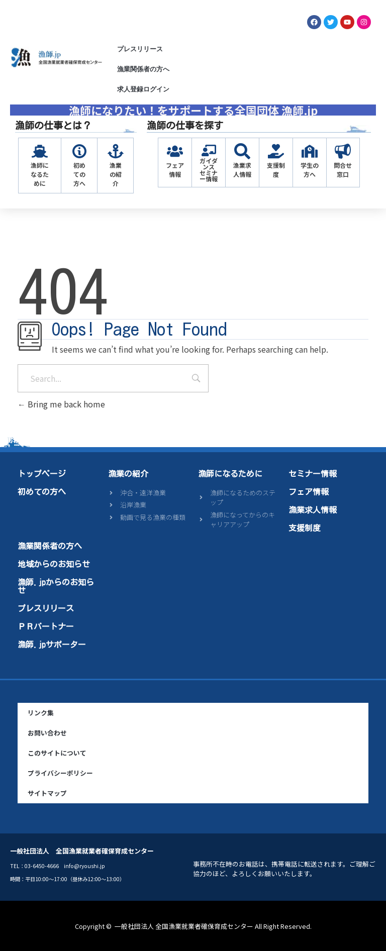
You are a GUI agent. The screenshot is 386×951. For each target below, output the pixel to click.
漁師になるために (40, 174)
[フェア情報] (175, 151)
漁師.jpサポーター (52, 645)
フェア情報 (175, 169)
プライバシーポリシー (60, 773)
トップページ (42, 474)
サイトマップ (47, 793)
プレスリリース (140, 49)
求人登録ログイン (143, 89)
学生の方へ (310, 169)
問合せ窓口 (343, 169)
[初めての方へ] (79, 151)
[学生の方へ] (310, 151)
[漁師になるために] (40, 151)
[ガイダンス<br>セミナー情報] (209, 150)
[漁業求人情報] (242, 151)
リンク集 (41, 712)
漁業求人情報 (242, 169)
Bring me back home (61, 404)
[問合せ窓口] (343, 151)
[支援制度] (276, 151)
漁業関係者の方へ (143, 69)
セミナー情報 (312, 474)
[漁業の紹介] (116, 151)
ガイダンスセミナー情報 (209, 169)
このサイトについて (57, 753)
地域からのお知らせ (54, 564)
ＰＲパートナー (46, 626)
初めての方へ (79, 174)
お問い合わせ (47, 732)
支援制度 (276, 169)
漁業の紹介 (116, 174)
